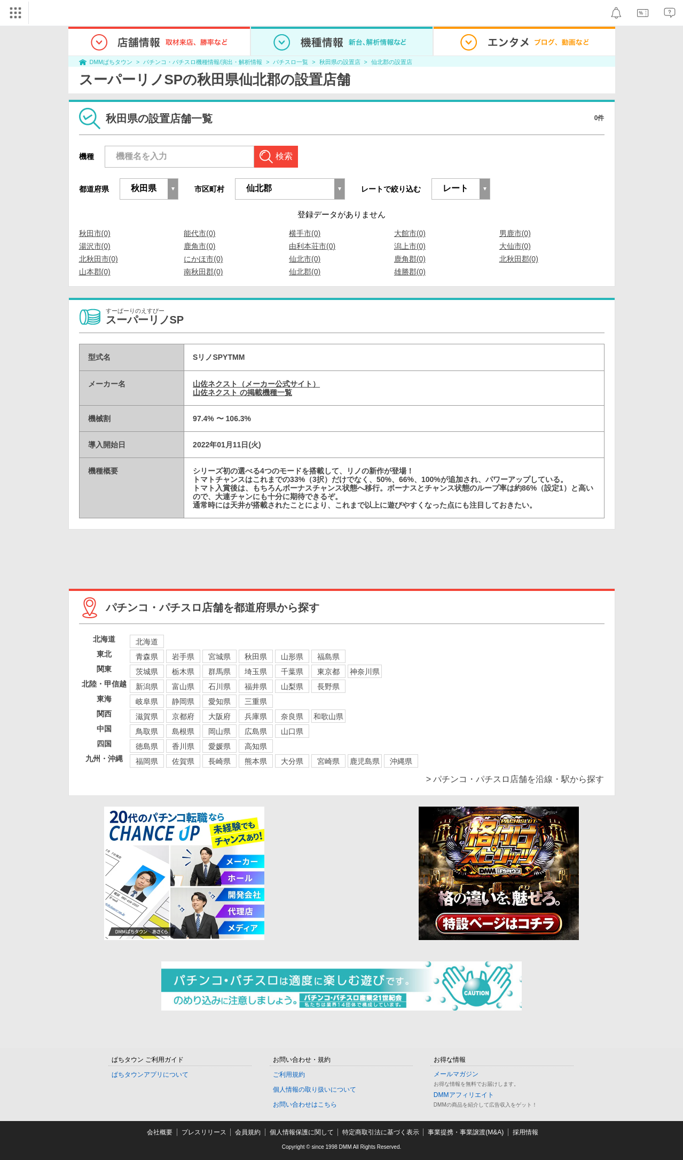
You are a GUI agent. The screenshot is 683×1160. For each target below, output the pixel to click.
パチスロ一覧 (290, 62)
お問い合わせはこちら (305, 1104)
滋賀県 (147, 716)
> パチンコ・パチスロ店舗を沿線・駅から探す (515, 779)
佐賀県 (183, 761)
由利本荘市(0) (312, 246)
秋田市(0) (95, 233)
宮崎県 (328, 761)
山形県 (292, 656)
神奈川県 (365, 671)
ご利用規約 (289, 1074)
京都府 (183, 716)
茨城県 (147, 671)
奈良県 (292, 716)
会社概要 (159, 1132)
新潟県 (147, 686)
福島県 (328, 656)
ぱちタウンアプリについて (150, 1074)
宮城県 (219, 656)
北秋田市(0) (98, 259)
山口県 (292, 731)
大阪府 (219, 716)
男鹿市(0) (515, 233)
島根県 (183, 731)
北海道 (147, 641)
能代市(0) (199, 233)
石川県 (219, 686)
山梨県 (292, 686)
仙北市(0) (304, 259)
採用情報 (525, 1132)
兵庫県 (256, 716)
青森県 (147, 656)
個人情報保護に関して (302, 1132)
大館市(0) (410, 233)
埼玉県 (256, 671)
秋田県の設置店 (339, 62)
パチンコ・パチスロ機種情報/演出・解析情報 (202, 62)
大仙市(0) (515, 246)
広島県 (256, 731)
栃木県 (183, 671)
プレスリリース (204, 1132)
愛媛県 (219, 746)
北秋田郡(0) (518, 259)
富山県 (183, 686)
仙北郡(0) (304, 271)
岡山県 (219, 731)
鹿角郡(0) (410, 259)
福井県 (256, 686)
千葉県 (292, 671)
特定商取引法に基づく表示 (380, 1132)
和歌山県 (328, 716)
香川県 (183, 746)
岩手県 (183, 656)
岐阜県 (147, 701)
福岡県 (147, 761)
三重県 (256, 701)
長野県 (328, 686)
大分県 (292, 761)
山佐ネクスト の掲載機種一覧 (242, 392)
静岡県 (183, 701)
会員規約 (248, 1132)
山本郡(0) (95, 271)
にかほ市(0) (203, 259)
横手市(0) (304, 233)
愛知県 (219, 701)
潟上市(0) (410, 246)
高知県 (256, 746)
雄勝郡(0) (410, 271)
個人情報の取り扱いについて (314, 1089)
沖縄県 (401, 761)
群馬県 (219, 671)
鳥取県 (147, 731)
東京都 (328, 671)
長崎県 (219, 761)
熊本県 (256, 761)
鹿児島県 (365, 761)
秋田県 (256, 656)
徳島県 (147, 746)
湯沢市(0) (95, 246)
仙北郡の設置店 (391, 62)
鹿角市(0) (199, 246)
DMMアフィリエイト (464, 1095)
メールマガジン (456, 1074)
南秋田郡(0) (203, 271)
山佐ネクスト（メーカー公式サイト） (256, 384)
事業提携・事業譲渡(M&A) (466, 1132)
